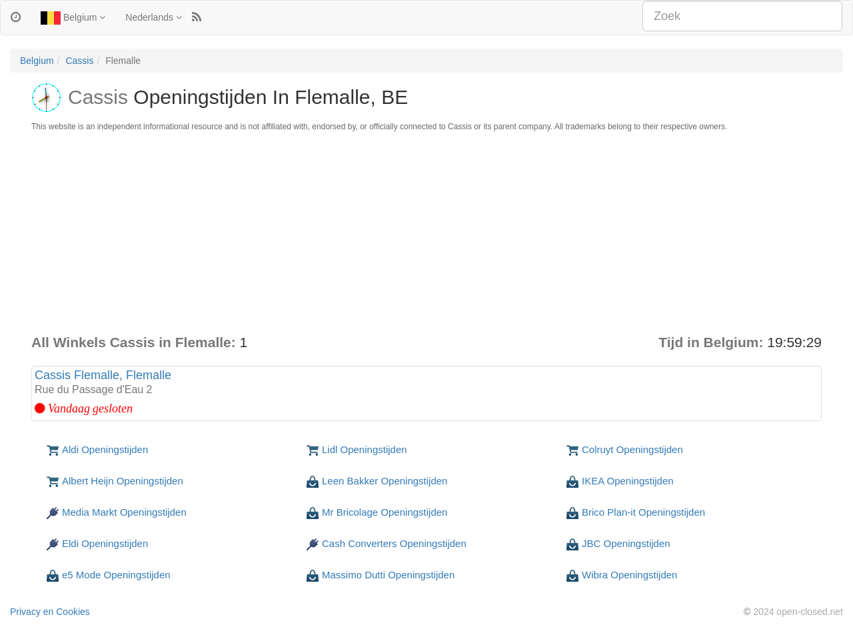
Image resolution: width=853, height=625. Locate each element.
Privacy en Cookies (50, 611)
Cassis (79, 60)
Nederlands (153, 17)
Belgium (73, 18)
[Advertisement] (426, 232)
